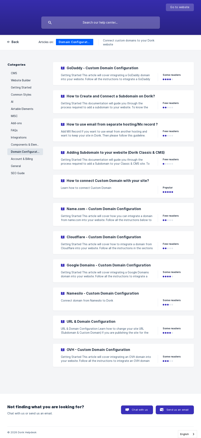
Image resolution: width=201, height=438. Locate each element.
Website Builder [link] (21, 80)
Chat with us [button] (140, 409)
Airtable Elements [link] (22, 108)
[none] (180, 7)
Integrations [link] (19, 137)
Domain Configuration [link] (26, 151)
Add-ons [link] (16, 123)
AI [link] (12, 101)
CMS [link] (14, 73)
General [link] (16, 166)
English (184, 434)
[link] (123, 73)
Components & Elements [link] (27, 144)
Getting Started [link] (21, 87)
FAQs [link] (14, 130)
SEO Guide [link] (18, 173)
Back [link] (15, 42)
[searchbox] (100, 22)
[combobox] (187, 434)
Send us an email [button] (177, 409)
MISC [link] (14, 116)
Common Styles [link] (21, 94)
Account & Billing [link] (22, 158)
